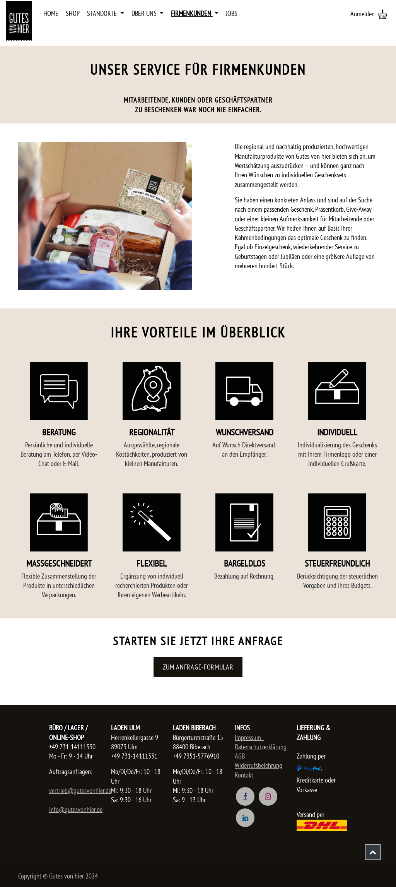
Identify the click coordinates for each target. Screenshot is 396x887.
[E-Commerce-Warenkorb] (382, 14)
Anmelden (362, 13)
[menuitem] (51, 13)
